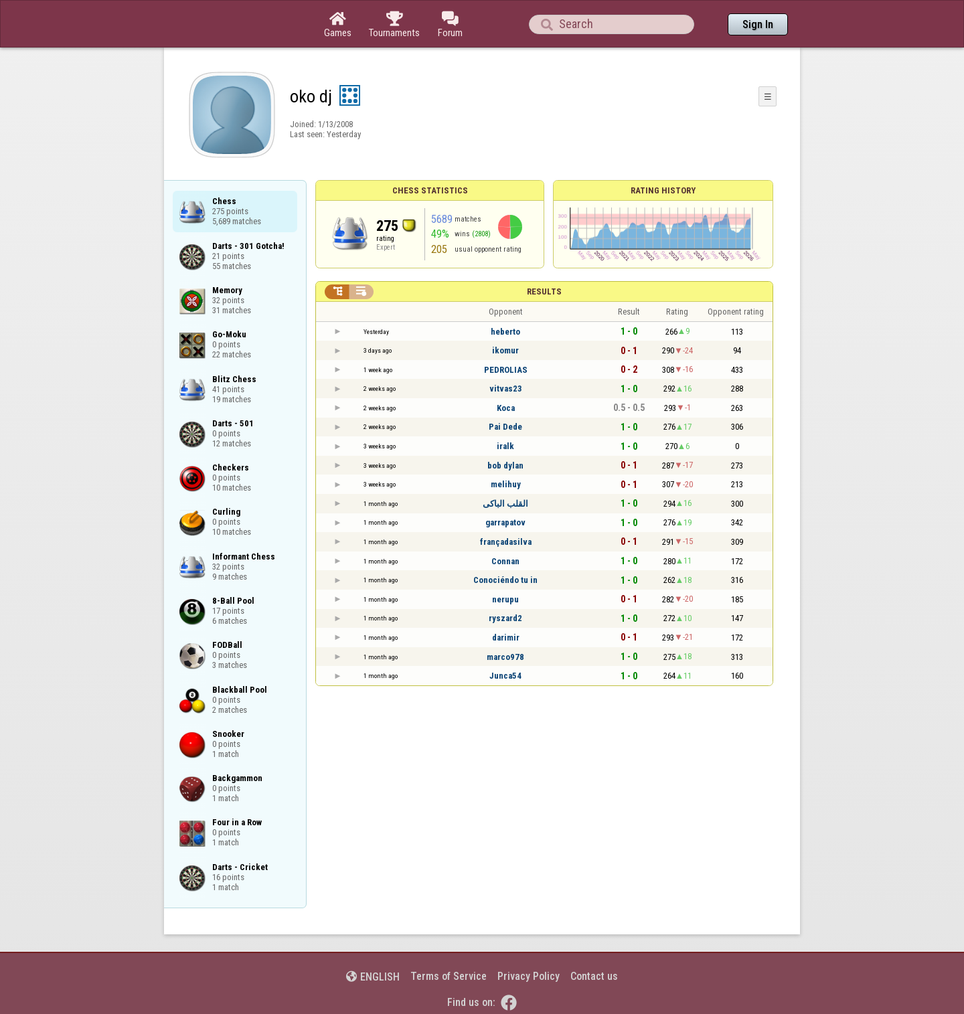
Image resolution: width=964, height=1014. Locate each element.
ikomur (505, 350)
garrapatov (505, 522)
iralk (505, 446)
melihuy (506, 484)
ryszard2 (505, 618)
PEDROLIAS (506, 370)
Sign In (757, 24)
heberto (505, 332)
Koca (506, 408)
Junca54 (505, 676)
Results (544, 291)
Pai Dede (505, 427)
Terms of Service (448, 976)
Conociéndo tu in (505, 580)
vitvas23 (505, 389)
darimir (505, 637)
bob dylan (505, 465)
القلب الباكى (505, 504)
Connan (505, 561)
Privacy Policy (528, 976)
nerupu (505, 599)
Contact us (594, 976)
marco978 (505, 657)
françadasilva (506, 542)
